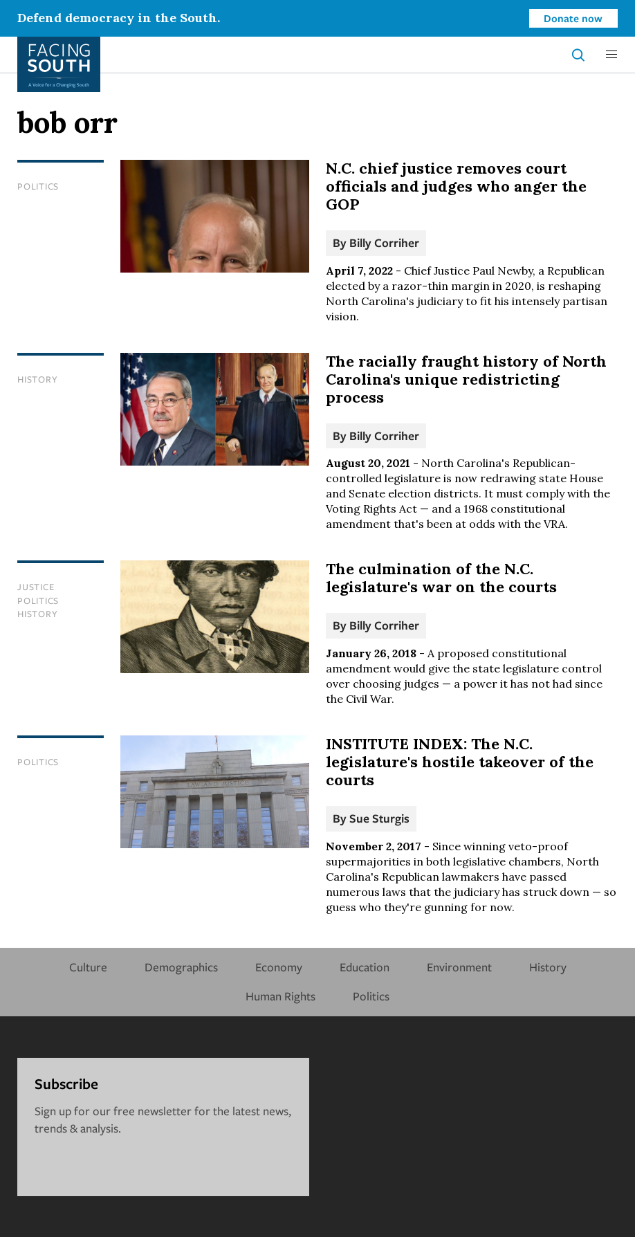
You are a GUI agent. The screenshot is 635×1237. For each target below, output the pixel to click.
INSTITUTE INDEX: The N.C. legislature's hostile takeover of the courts (459, 761)
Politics (38, 186)
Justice (35, 586)
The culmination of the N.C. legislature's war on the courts (441, 577)
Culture (88, 967)
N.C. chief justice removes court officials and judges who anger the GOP (456, 186)
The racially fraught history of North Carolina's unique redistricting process (466, 379)
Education (364, 967)
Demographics (181, 967)
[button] (611, 55)
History (37, 379)
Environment (459, 967)
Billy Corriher (384, 242)
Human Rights (280, 996)
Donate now (573, 18)
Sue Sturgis (379, 818)
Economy (278, 967)
